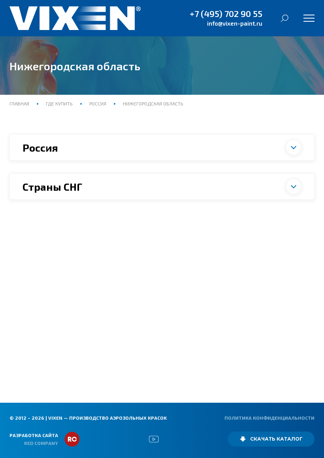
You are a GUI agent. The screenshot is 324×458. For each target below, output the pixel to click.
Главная (19, 103)
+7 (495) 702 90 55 (226, 13)
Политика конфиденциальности (269, 417)
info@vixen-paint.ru (234, 23)
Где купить (59, 103)
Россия (97, 103)
